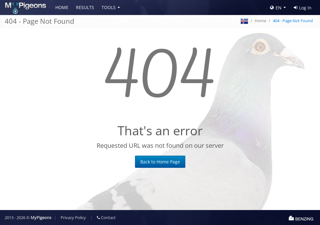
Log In (303, 7)
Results (85, 7)
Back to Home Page (160, 162)
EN (276, 8)
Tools (109, 7)
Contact (106, 217)
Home (61, 7)
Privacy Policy (73, 217)
